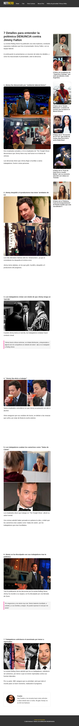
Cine (23, 3)
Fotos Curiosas (31, 3)
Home (17, 3)
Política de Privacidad (39, 719)
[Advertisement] (39, 18)
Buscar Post (41, 3)
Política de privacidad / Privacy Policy (57, 3)
